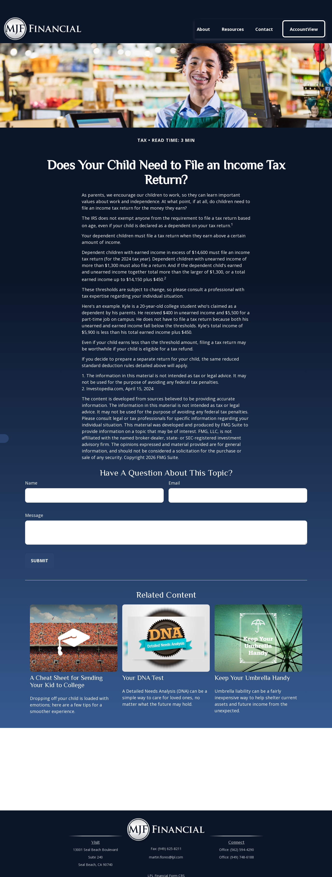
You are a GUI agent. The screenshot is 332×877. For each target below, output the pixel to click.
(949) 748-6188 (242, 842)
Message (34, 501)
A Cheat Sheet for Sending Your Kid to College (66, 667)
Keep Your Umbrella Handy (252, 663)
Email (174, 468)
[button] (203, 14)
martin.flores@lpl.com (166, 842)
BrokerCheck (216, 870)
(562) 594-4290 (242, 835)
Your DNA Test (143, 663)
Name (31, 468)
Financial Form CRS (170, 861)
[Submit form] (39, 546)
